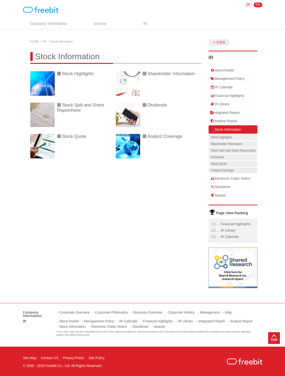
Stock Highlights (78, 73)
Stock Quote (74, 136)
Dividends (157, 105)
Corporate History (181, 312)
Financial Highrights (236, 224)
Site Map (29, 358)
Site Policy (97, 358)
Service (99, 24)
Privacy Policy (73, 358)
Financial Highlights (227, 96)
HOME (34, 41)
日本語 (218, 42)
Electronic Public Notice (230, 178)
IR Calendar (221, 87)
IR (145, 24)
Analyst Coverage (165, 136)
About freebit (222, 70)
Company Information (48, 24)
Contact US (49, 358)
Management (210, 312)
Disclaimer (220, 187)
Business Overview (147, 312)
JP (248, 4)
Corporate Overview (74, 312)
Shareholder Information (171, 73)
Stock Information (225, 129)
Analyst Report (223, 121)
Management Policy (227, 79)
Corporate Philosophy (111, 312)
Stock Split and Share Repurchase (81, 108)
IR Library (220, 104)
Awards (218, 195)
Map (228, 312)
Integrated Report (225, 113)
